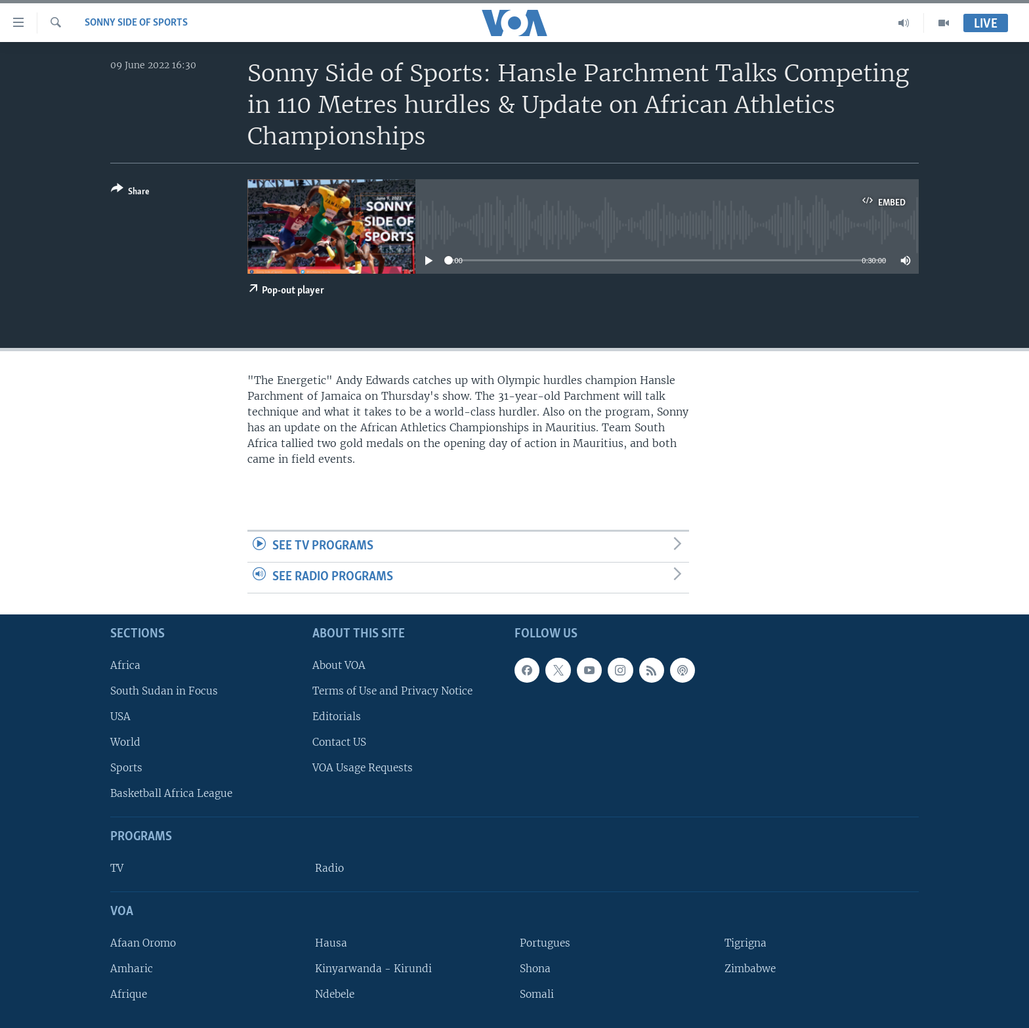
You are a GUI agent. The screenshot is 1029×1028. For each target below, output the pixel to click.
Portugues (545, 942)
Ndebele (334, 994)
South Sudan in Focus (164, 690)
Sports (126, 767)
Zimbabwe (750, 968)
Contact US (339, 742)
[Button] (130, 192)
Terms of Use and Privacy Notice (392, 690)
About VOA (339, 664)
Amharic (131, 968)
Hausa (331, 942)
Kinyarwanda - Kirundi (373, 968)
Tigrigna (745, 942)
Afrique (128, 994)
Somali (537, 994)
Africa (125, 664)
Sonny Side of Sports (136, 23)
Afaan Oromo (143, 942)
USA (120, 716)
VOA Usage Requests (362, 767)
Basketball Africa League (171, 793)
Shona (535, 968)
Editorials (336, 716)
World (125, 742)
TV (116, 868)
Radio (329, 868)
